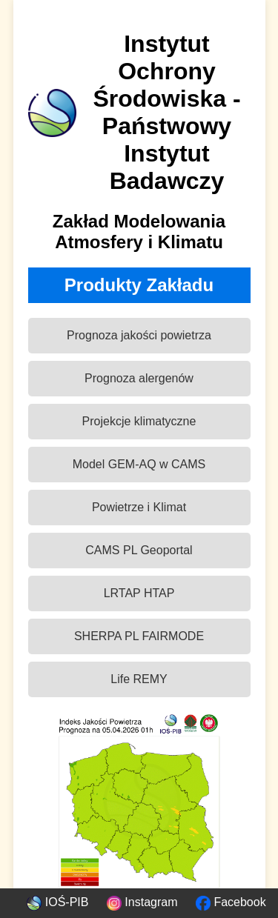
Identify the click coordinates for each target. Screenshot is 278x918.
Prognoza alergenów (139, 378)
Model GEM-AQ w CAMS (139, 464)
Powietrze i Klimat (139, 507)
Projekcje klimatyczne (139, 421)
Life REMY (138, 679)
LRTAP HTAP (139, 593)
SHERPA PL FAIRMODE (139, 636)
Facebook (231, 902)
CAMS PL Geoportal (138, 550)
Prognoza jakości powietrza (139, 335)
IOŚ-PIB (57, 902)
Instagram (142, 902)
